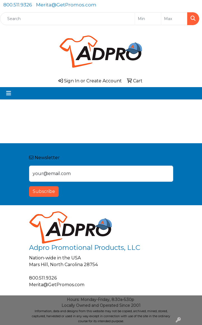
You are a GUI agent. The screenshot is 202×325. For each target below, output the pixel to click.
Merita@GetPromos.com (66, 5)
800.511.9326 (17, 5)
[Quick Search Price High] (174, 18)
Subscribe (44, 191)
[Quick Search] (67, 18)
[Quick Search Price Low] (148, 18)
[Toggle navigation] (9, 93)
